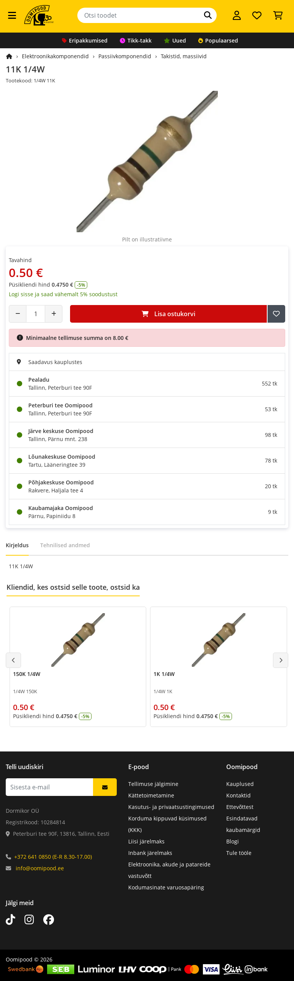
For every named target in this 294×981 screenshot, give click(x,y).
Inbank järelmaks (150, 852)
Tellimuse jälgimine (153, 783)
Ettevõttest (239, 806)
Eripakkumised (85, 40)
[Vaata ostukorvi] (278, 15)
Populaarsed (218, 40)
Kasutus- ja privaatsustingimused (171, 806)
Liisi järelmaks (146, 841)
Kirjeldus (17, 545)
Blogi (232, 841)
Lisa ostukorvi (168, 314)
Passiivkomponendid (124, 56)
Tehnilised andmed (65, 545)
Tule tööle (239, 852)
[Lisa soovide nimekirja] (276, 314)
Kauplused (240, 783)
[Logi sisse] (237, 15)
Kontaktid (238, 795)
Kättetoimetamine (151, 795)
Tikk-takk (136, 40)
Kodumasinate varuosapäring (166, 887)
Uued (175, 40)
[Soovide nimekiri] (257, 15)
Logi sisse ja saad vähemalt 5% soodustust (63, 294)
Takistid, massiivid (184, 56)
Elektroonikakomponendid (55, 56)
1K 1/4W (164, 674)
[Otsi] (208, 15)
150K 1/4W (26, 674)
